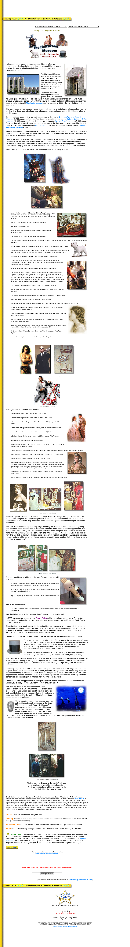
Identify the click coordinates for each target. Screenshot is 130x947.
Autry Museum (41, 125)
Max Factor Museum (34, 103)
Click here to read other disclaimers (65, 926)
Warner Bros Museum (64, 121)
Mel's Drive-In (79, 799)
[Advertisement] (67, 6)
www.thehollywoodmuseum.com (46, 854)
